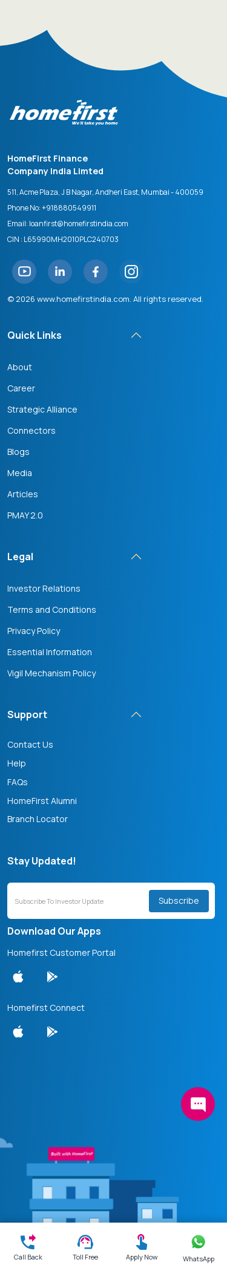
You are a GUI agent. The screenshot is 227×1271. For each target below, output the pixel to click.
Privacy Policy (33, 630)
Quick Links (34, 335)
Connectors (31, 430)
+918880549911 (69, 208)
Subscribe (179, 900)
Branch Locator (37, 819)
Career (21, 388)
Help (16, 763)
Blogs (18, 451)
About (19, 367)
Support (27, 714)
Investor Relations (44, 588)
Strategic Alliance (42, 409)
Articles (22, 494)
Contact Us (30, 744)
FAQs (17, 782)
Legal (20, 556)
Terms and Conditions (51, 609)
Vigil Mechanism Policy (51, 673)
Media (19, 473)
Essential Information (49, 652)
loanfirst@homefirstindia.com (78, 223)
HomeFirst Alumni (42, 800)
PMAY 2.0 (25, 515)
